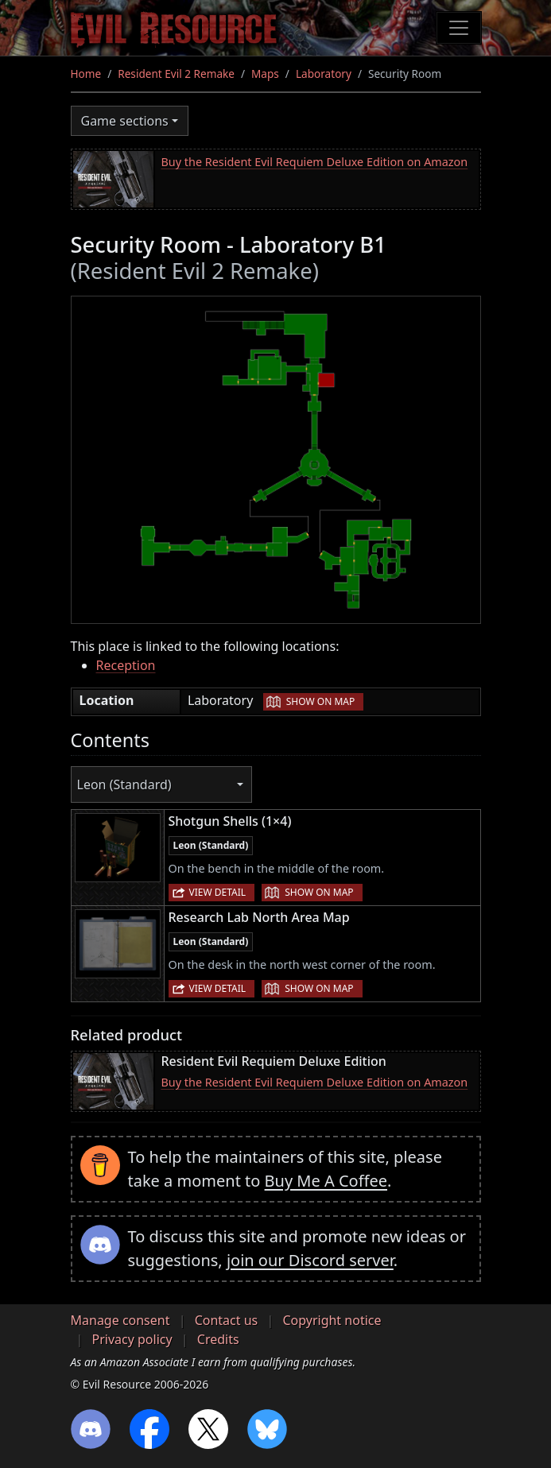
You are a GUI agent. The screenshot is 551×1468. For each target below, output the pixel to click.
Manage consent (120, 1320)
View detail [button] (217, 892)
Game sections (125, 121)
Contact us (226, 1320)
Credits (218, 1339)
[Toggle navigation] (459, 28)
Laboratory (323, 73)
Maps (265, 73)
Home (86, 73)
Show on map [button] (320, 701)
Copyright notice (331, 1320)
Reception (126, 665)
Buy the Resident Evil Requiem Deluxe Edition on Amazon (314, 161)
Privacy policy (132, 1339)
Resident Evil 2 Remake (176, 73)
